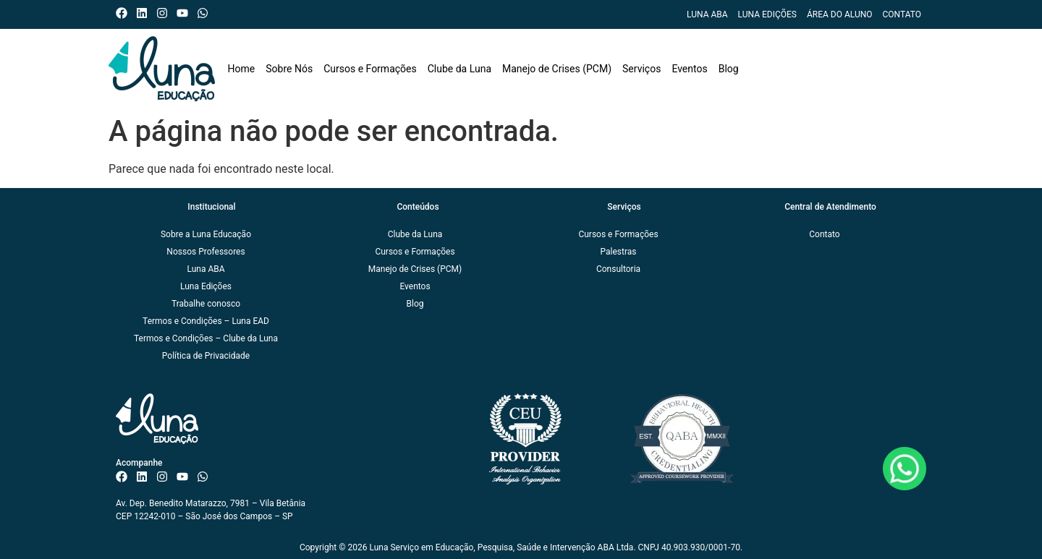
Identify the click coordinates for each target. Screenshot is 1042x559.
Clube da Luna (459, 68)
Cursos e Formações (370, 68)
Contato (902, 14)
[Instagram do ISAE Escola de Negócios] (165, 13)
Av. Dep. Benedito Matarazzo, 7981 (183, 503)
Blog (729, 68)
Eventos (689, 68)
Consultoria (618, 269)
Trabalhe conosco (205, 304)
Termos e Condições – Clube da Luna (206, 338)
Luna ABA (707, 14)
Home (241, 68)
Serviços (641, 68)
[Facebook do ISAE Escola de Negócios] (125, 13)
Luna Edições (767, 14)
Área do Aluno (840, 14)
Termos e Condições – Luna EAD (206, 321)
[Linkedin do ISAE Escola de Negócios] (145, 13)
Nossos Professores (205, 252)
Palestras (619, 252)
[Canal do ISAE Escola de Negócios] (186, 13)
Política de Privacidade (206, 356)
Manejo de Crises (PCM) (556, 68)
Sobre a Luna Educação (206, 234)
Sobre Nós (289, 68)
